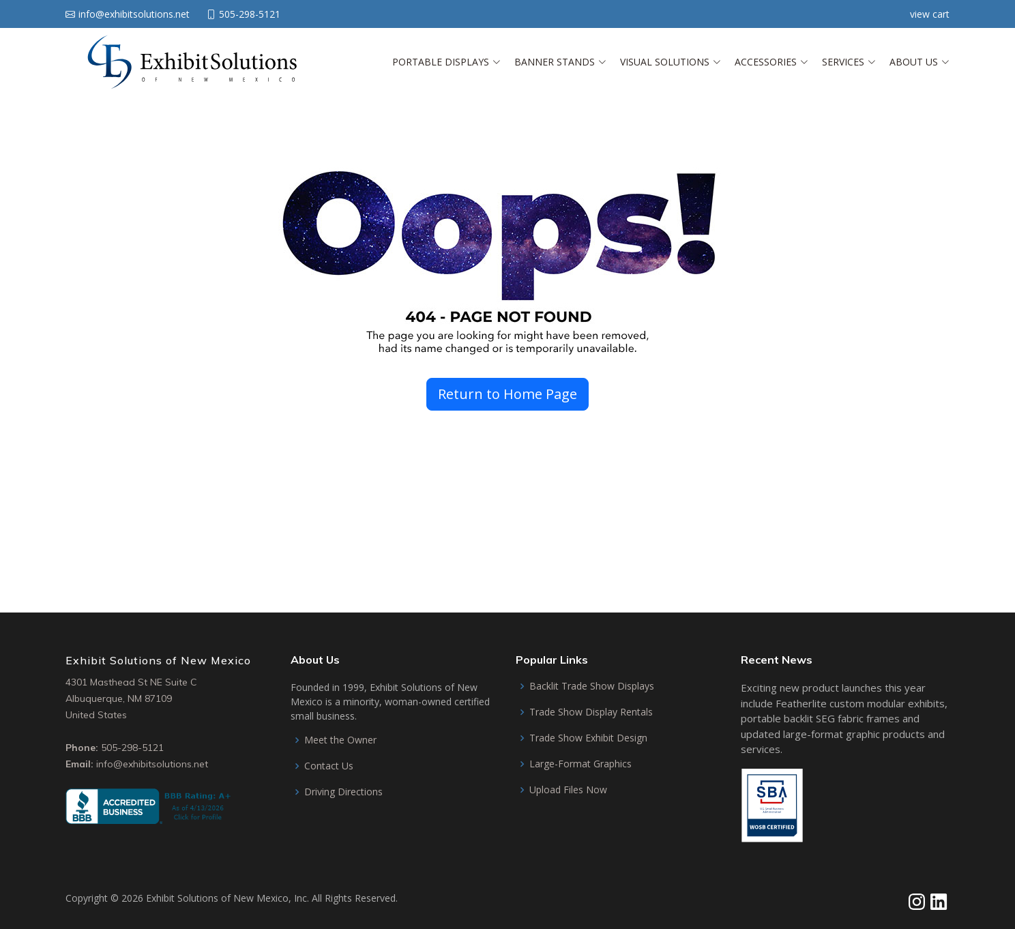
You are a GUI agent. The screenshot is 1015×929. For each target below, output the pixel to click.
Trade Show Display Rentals (591, 712)
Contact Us (328, 766)
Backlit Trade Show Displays (591, 686)
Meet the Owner (340, 740)
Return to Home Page (507, 394)
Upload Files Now (568, 790)
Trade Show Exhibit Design (588, 738)
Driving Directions (343, 792)
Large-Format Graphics (580, 764)
